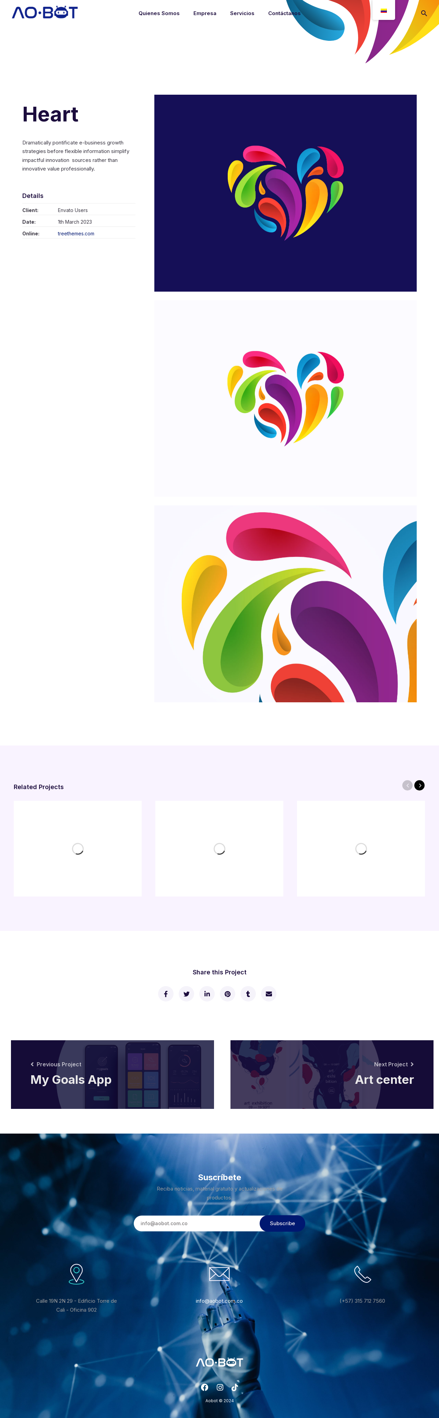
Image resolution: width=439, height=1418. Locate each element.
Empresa (204, 13)
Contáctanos (284, 13)
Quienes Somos (159, 13)
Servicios (242, 13)
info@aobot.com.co (219, 1301)
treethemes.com (76, 233)
